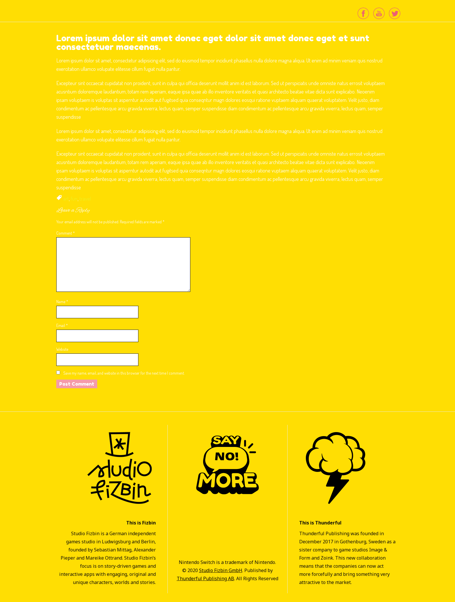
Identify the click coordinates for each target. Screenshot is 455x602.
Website (62, 349)
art (66, 198)
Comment (65, 233)
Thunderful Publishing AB (205, 578)
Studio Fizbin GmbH (220, 570)
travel (85, 198)
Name (62, 301)
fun (74, 198)
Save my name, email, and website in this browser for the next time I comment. (124, 373)
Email (62, 325)
